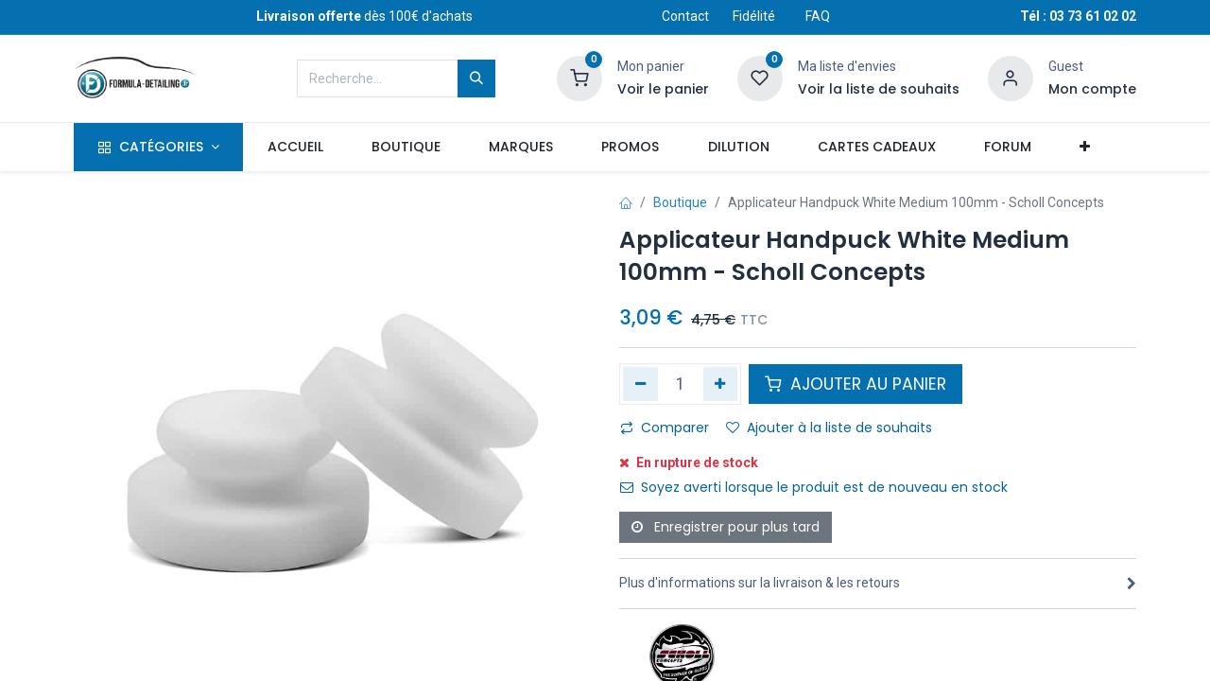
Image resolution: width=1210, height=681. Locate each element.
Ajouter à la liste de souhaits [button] (829, 427)
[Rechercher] (476, 78)
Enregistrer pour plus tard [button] (725, 526)
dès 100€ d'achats (364, 16)
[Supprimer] (640, 384)
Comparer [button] (664, 427)
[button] (1084, 147)
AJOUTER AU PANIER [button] (855, 384)
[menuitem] (295, 147)
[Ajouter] (720, 384)
